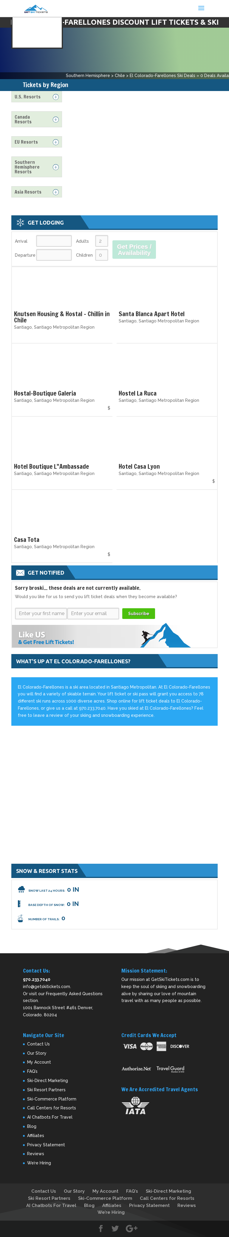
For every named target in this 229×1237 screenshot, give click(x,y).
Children (84, 255)
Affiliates (35, 1135)
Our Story (37, 1053)
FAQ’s (32, 1071)
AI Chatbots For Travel (49, 1117)
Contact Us (38, 1044)
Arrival (21, 241)
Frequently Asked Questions (74, 993)
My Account (39, 1062)
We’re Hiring (39, 1163)
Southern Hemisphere (88, 75)
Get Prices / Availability (134, 249)
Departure (25, 255)
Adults (82, 241)
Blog (31, 1126)
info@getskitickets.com (46, 986)
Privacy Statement (46, 1144)
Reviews (35, 1153)
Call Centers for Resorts (51, 1108)
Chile (120, 75)
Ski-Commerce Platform (51, 1099)
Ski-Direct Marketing (47, 1080)
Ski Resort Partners (46, 1089)
